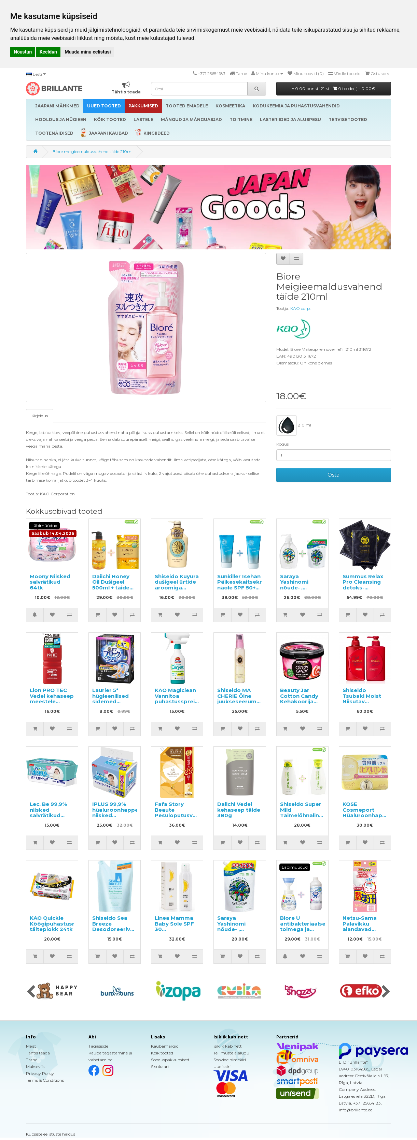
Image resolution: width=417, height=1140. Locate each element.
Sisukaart (160, 1066)
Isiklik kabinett (227, 1046)
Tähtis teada (38, 1052)
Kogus (282, 444)
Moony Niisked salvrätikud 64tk (50, 582)
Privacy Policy (40, 1073)
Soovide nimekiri (229, 1059)
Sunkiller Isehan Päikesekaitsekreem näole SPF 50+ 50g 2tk (245, 585)
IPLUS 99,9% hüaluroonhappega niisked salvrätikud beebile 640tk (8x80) (118, 818)
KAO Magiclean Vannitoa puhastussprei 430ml (175, 698)
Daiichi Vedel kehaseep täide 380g (238, 810)
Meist (31, 1046)
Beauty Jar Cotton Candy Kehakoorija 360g (299, 698)
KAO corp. (300, 308)
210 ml (293, 425)
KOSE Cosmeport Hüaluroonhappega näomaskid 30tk (370, 815)
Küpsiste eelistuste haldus (50, 1134)
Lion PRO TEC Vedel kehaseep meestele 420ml (52, 698)
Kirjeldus (39, 415)
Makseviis (35, 1066)
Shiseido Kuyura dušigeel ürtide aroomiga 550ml (177, 585)
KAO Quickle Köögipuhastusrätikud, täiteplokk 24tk (61, 923)
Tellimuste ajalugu (231, 1052)
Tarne (31, 1059)
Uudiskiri (222, 1066)
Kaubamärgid (165, 1046)
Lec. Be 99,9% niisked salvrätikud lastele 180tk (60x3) (48, 815)
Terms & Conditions (45, 1080)
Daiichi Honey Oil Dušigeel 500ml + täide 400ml (110, 585)
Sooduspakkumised (170, 1059)
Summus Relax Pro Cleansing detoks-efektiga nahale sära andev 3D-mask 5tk (364, 590)
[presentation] (31, 992)
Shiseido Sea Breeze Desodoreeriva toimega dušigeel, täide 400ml (113, 932)
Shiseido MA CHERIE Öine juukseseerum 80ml (236, 698)
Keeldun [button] (48, 52)
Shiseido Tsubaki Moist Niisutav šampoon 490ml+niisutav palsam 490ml (364, 704)
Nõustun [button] (23, 52)
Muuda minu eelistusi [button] (88, 52)
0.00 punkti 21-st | (333, 88)
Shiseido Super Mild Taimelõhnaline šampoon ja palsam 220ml (301, 815)
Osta (333, 474)
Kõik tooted (162, 1052)
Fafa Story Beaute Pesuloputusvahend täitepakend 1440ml (182, 815)
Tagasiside (98, 1046)
